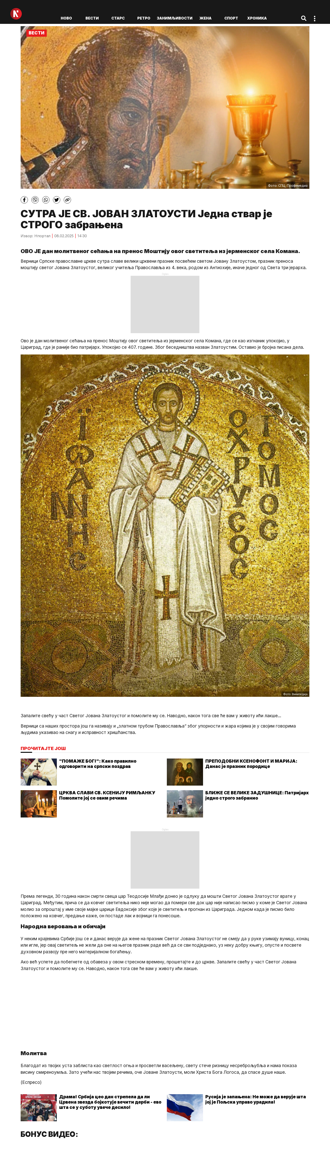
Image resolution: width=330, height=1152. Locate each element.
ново (66, 18)
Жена (205, 18)
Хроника (257, 18)
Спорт (231, 18)
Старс (118, 18)
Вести (92, 18)
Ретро (143, 18)
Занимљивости (174, 18)
